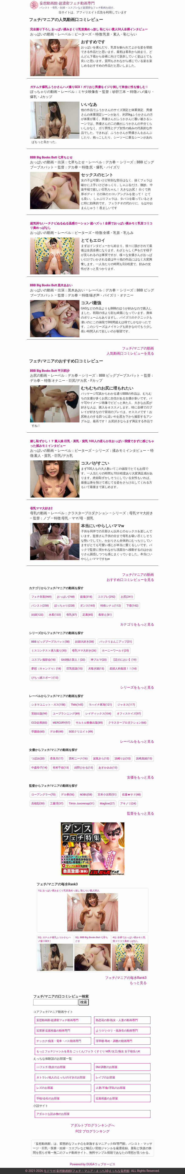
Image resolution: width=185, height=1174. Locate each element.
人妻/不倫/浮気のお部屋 (111, 1087)
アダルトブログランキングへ (93, 1125)
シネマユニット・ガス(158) (48, 704)
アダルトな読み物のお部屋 (53, 1113)
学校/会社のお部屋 (48, 1098)
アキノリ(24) (128, 803)
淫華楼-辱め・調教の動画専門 (114, 1041)
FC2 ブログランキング (92, 1131)
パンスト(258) (40, 605)
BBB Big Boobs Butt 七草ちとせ (51, 157)
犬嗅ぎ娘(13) (96, 668)
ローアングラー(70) (43, 794)
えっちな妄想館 (119, 1171)
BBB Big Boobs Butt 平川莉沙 (50, 371)
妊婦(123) (37, 614)
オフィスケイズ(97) (129, 713)
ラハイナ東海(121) (100, 704)
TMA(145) (77, 704)
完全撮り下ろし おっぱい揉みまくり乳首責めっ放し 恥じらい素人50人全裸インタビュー (89, 29)
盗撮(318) (86, 596)
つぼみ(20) (38, 758)
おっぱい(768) (66, 596)
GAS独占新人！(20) (73, 659)
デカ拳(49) (56, 731)
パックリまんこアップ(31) (115, 641)
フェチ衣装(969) (41, 596)
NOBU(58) (86, 794)
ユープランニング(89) (66, 713)
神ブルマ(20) (99, 659)
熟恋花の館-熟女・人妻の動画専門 (117, 1020)
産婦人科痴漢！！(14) (123, 668)
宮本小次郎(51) (107, 794)
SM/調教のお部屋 (106, 1067)
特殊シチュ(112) (110, 605)
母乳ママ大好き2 (41, 508)
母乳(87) (71, 614)
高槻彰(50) (38, 803)
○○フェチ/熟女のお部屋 (51, 1067)
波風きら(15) (101, 758)
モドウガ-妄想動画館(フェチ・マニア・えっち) (75, 1171)
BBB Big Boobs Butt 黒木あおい (51, 285)
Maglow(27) (107, 803)
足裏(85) (87, 614)
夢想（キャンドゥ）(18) (46, 668)
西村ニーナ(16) (78, 758)
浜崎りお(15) (123, 758)
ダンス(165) (87, 605)
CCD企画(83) (39, 722)
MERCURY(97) (61, 722)
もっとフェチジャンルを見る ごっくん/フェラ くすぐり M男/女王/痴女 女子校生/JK (88, 1051)
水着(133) (55, 614)
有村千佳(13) (61, 767)
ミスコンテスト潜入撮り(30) (49, 650)
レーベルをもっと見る (137, 741)
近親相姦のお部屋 (107, 1098)
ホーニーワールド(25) (115, 650)
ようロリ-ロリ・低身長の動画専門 (117, 1030)
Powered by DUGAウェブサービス (92, 1164)
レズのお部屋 (44, 1087)
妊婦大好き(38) (84, 641)
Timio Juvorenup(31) (82, 803)
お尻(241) (127, 596)
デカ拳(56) (67, 794)
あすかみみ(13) (108, 767)
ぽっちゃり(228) (64, 605)
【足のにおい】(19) (124, 659)
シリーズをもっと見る (137, 687)
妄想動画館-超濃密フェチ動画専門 (67, 3)
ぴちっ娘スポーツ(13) (44, 677)
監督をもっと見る (140, 813)
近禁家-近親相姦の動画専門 (53, 1030)
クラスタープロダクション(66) (127, 722)
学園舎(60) (38, 731)
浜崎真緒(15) (144, 758)
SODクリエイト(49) (81, 731)
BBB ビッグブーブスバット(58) (50, 641)
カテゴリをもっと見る (137, 624)
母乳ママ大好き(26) (84, 650)
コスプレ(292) (106, 596)
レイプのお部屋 (105, 1077)
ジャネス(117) (126, 704)
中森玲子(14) (39, 767)
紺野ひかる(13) (83, 767)
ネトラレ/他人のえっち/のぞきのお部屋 (61, 1077)
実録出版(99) (39, 713)
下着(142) (132, 605)
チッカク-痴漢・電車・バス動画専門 (58, 1041)
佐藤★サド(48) (131, 794)
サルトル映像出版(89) (89, 722)
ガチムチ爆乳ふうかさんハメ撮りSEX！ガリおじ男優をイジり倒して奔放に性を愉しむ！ (89, 87)
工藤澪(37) (56, 803)
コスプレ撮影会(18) (43, 659)
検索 (83, 1002)
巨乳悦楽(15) (75, 668)
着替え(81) (105, 614)
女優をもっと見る (140, 777)
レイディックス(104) (98, 713)
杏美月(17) (56, 758)
